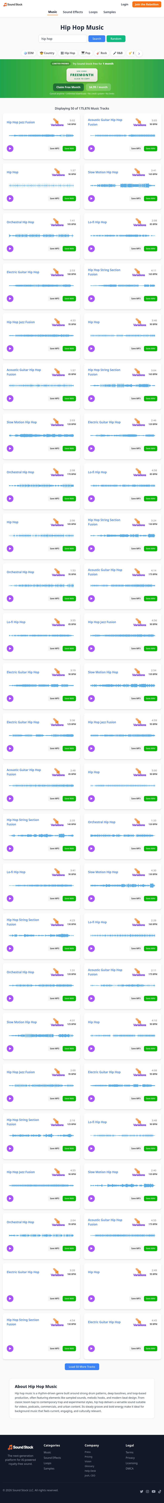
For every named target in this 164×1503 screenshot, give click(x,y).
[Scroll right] (139, 53)
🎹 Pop (85, 53)
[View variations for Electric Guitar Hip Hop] (57, 272)
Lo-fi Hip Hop (97, 222)
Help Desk (90, 1470)
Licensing (132, 1463)
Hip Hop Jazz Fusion (21, 122)
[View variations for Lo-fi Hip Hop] (139, 222)
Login (124, 4)
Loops (93, 12)
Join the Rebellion (147, 4)
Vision (88, 1461)
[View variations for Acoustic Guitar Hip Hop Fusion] (139, 122)
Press (88, 1452)
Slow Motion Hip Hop (103, 172)
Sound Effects (73, 12)
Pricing (88, 1456)
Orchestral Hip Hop (20, 222)
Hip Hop (12, 172)
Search (96, 39)
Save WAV (69, 148)
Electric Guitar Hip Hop (23, 272)
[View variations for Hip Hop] (58, 172)
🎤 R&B (118, 53)
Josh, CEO (90, 1475)
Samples (109, 12)
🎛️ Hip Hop (68, 53)
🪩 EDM (29, 53)
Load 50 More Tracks (82, 1367)
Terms (130, 1452)
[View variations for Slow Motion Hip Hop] (138, 172)
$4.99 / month (98, 87)
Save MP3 (54, 148)
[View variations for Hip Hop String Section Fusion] (138, 272)
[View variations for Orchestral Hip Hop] (57, 222)
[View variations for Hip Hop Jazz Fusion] (57, 122)
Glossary (89, 1466)
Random (116, 39)
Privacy (130, 1458)
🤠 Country (47, 53)
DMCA (130, 1468)
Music (52, 12)
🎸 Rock (102, 53)
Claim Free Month (68, 87)
